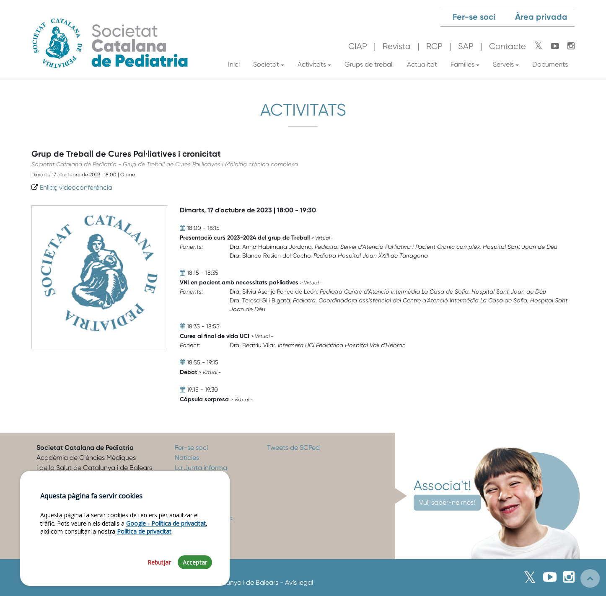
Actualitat (422, 64)
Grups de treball (369, 64)
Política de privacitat (144, 533)
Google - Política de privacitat (166, 525)
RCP (434, 46)
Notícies (187, 458)
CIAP (357, 46)
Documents (550, 64)
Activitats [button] (312, 64)
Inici (234, 64)
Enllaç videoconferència (76, 187)
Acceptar (195, 564)
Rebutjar (159, 564)
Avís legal (299, 582)
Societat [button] (266, 64)
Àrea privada (541, 17)
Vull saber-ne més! (447, 502)
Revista (397, 46)
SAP (466, 46)
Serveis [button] (503, 64)
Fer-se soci (474, 17)
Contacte (507, 46)
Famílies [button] (462, 64)
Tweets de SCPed (293, 448)
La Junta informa (201, 468)
